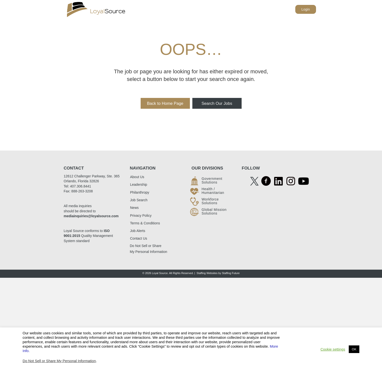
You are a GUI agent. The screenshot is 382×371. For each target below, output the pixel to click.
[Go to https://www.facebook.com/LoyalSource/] (266, 181)
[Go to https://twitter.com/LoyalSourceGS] (254, 181)
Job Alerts (137, 231)
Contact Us (138, 239)
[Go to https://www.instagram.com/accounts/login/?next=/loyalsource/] (291, 181)
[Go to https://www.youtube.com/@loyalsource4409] (303, 181)
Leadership (138, 185)
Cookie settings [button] (332, 349)
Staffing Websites (207, 273)
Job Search (139, 200)
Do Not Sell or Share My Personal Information (59, 361)
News (134, 208)
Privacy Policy (140, 215)
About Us (137, 177)
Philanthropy (139, 192)
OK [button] (354, 349)
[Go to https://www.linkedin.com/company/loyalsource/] (278, 181)
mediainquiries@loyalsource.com (91, 216)
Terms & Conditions (145, 223)
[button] (165, 103)
